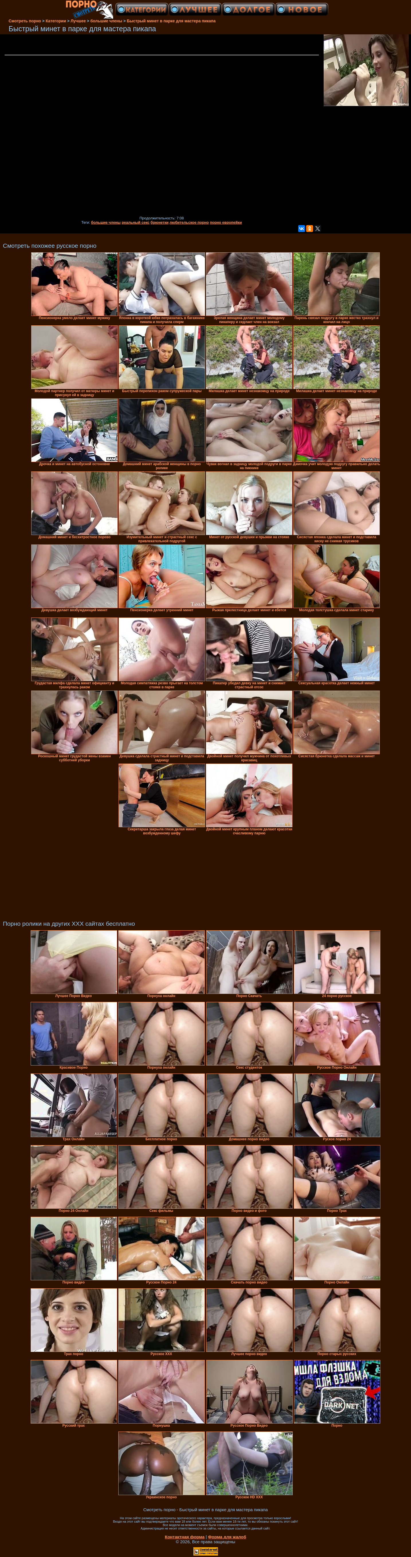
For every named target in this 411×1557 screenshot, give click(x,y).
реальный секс (136, 222)
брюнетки (160, 222)
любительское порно (189, 222)
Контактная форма (184, 1536)
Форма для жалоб (227, 1536)
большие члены (106, 222)
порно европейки (226, 222)
